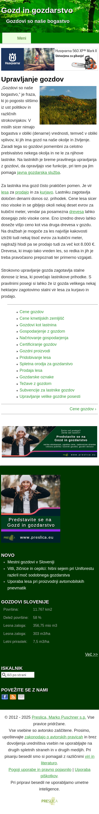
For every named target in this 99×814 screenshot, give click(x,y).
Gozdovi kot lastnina (38, 325)
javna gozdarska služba (38, 172)
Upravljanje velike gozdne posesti (50, 396)
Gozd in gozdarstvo (37, 10)
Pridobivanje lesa (35, 357)
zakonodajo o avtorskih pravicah (54, 737)
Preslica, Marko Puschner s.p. (59, 717)
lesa (5, 192)
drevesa (76, 211)
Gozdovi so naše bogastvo (38, 21)
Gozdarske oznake (37, 377)
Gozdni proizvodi (35, 351)
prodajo (22, 192)
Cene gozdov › (83, 409)
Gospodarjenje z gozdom (42, 331)
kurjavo (46, 192)
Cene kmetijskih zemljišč (42, 318)
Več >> (91, 654)
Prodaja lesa (31, 370)
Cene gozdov (32, 312)
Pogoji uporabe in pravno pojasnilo (40, 769)
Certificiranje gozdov (38, 344)
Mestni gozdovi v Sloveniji (31, 562)
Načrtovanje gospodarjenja (44, 338)
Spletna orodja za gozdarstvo (46, 364)
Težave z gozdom (35, 383)
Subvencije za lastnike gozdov (47, 390)
